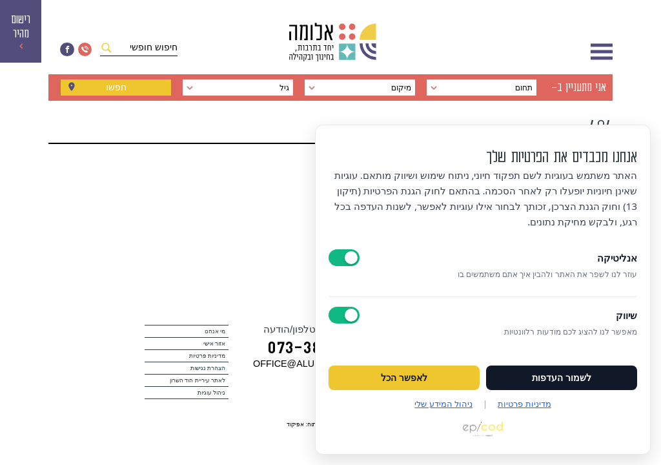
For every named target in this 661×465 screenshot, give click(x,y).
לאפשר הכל (404, 378)
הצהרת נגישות (208, 368)
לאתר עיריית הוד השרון (198, 380)
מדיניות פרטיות (207, 356)
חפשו (116, 88)
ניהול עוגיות (212, 392)
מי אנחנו (215, 331)
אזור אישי (214, 343)
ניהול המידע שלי (443, 403)
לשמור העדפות (561, 378)
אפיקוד (295, 424)
